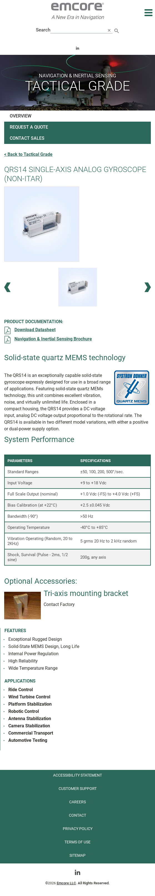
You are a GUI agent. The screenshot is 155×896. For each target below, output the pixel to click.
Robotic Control (23, 711)
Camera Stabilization (29, 725)
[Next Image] (147, 287)
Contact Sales (27, 138)
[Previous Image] (7, 287)
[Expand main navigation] (148, 12)
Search (43, 30)
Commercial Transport (30, 733)
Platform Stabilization (30, 704)
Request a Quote (29, 127)
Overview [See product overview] (20, 116)
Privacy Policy (77, 828)
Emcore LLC (66, 883)
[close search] (109, 30)
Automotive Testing (27, 740)
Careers (77, 802)
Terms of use (77, 842)
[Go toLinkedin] (77, 872)
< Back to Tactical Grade (28, 154)
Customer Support (78, 788)
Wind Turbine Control (29, 696)
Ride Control (20, 689)
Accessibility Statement (77, 775)
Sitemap (77, 855)
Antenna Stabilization (29, 718)
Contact (77, 815)
